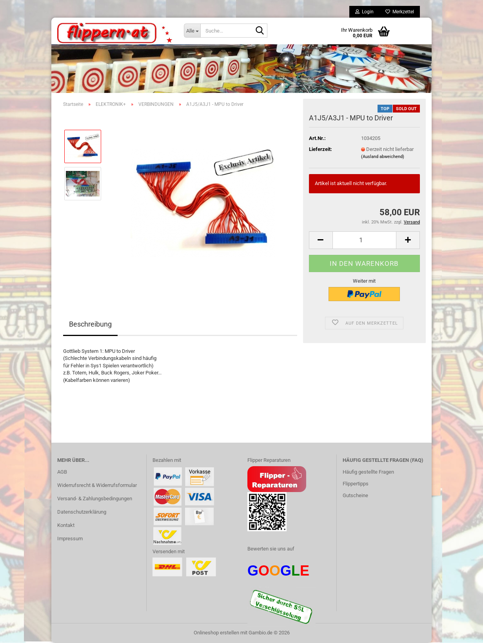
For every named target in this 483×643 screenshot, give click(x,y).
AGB (62, 472)
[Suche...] (192, 31)
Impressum (70, 538)
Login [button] (364, 12)
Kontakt (65, 525)
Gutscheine (355, 495)
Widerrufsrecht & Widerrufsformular (97, 485)
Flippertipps (356, 484)
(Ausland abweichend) (382, 156)
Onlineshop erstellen (216, 633)
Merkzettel (399, 12)
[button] (320, 240)
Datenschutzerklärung (81, 512)
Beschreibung (90, 324)
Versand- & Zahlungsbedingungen (94, 498)
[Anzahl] (364, 240)
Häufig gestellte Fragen (368, 472)
